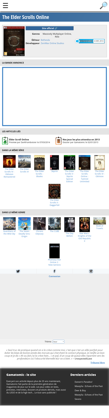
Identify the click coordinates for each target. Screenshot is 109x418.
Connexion (54, 276)
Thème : (54, 341)
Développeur (33, 43)
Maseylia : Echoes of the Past (89, 386)
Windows (86, 41)
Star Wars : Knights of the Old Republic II (84, 237)
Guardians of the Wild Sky (9, 232)
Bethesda (45, 39)
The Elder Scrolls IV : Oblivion (99, 174)
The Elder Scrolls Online (25, 17)
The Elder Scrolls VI (24, 170)
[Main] (5, 5)
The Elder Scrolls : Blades (39, 174)
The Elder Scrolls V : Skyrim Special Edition (69, 176)
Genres (36, 33)
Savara (78, 398)
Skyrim (54, 171)
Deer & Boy (80, 390)
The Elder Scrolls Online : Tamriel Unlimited (84, 176)
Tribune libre (98, 362)
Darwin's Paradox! (83, 381)
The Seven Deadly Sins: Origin (24, 234)
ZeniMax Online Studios (52, 43)
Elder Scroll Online (19, 139)
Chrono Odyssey (39, 232)
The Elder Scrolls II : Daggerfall (54, 202)
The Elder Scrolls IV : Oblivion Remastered (9, 173)
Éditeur (36, 39)
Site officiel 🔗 (49, 28)
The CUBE (54, 231)
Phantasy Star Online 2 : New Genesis (54, 262)
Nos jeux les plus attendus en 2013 (81, 139)
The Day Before (69, 234)
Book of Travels (99, 227)
